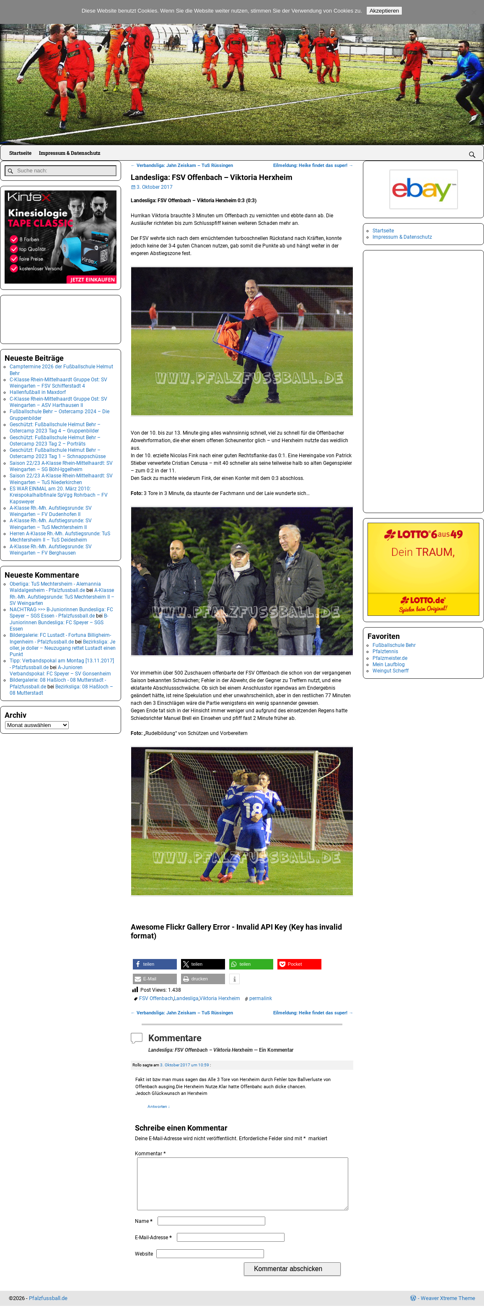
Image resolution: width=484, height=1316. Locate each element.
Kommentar (151, 1154)
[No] (473, 12)
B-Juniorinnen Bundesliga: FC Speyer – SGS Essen (59, 620)
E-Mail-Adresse (154, 1248)
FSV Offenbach (156, 998)
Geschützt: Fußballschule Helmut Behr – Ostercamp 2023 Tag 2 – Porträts (55, 439)
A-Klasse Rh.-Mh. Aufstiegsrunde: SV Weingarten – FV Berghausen (51, 548)
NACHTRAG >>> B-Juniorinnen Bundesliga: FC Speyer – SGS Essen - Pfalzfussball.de (61, 611)
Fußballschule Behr (394, 645)
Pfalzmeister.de (390, 658)
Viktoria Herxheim (219, 998)
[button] (155, 964)
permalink (260, 998)
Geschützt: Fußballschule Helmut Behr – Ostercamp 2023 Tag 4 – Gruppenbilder (55, 426)
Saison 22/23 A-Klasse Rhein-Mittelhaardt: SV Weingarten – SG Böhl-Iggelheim (61, 465)
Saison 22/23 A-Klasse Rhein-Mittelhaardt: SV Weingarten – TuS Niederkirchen (61, 477)
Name (144, 1231)
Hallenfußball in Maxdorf (38, 390)
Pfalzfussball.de (48, 1308)
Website (144, 1264)
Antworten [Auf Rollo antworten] (159, 1106)
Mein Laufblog (389, 664)
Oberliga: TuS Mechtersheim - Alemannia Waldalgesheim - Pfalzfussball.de (55, 585)
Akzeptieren (384, 11)
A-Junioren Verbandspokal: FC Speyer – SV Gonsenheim (60, 669)
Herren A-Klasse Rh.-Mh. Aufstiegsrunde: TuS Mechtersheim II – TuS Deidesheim (60, 535)
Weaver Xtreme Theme (448, 1308)
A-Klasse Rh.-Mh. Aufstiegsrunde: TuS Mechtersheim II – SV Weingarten (62, 595)
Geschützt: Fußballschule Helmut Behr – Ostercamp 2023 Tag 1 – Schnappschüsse (58, 452)
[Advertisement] (46, 317)
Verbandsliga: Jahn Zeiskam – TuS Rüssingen (182, 165)
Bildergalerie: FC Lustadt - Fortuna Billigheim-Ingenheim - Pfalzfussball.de (60, 637)
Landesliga (186, 998)
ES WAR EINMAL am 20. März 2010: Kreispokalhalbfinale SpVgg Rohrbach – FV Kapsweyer (59, 493)
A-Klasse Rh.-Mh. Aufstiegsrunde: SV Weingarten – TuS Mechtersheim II (51, 522)
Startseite (20, 152)
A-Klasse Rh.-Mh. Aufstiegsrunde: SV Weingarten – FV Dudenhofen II (51, 509)
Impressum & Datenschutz (69, 152)
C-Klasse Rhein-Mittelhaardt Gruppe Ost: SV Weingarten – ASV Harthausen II (58, 400)
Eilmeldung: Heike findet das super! (313, 165)
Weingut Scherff (391, 671)
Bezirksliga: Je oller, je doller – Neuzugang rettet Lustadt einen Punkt (63, 646)
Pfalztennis (385, 651)
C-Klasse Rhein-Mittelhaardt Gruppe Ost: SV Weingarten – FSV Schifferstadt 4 (58, 381)
